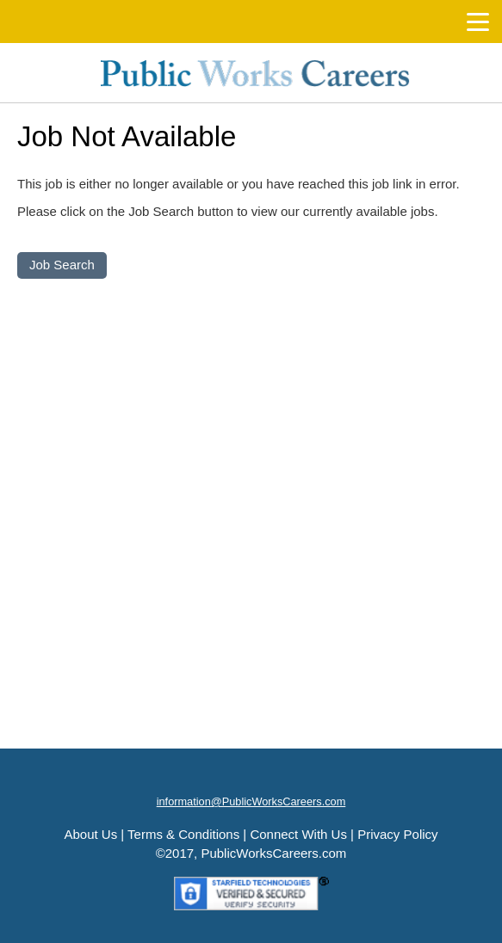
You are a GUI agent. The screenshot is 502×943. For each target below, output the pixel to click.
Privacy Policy (397, 834)
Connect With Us (298, 834)
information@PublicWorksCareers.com (251, 801)
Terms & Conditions (183, 834)
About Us (90, 834)
